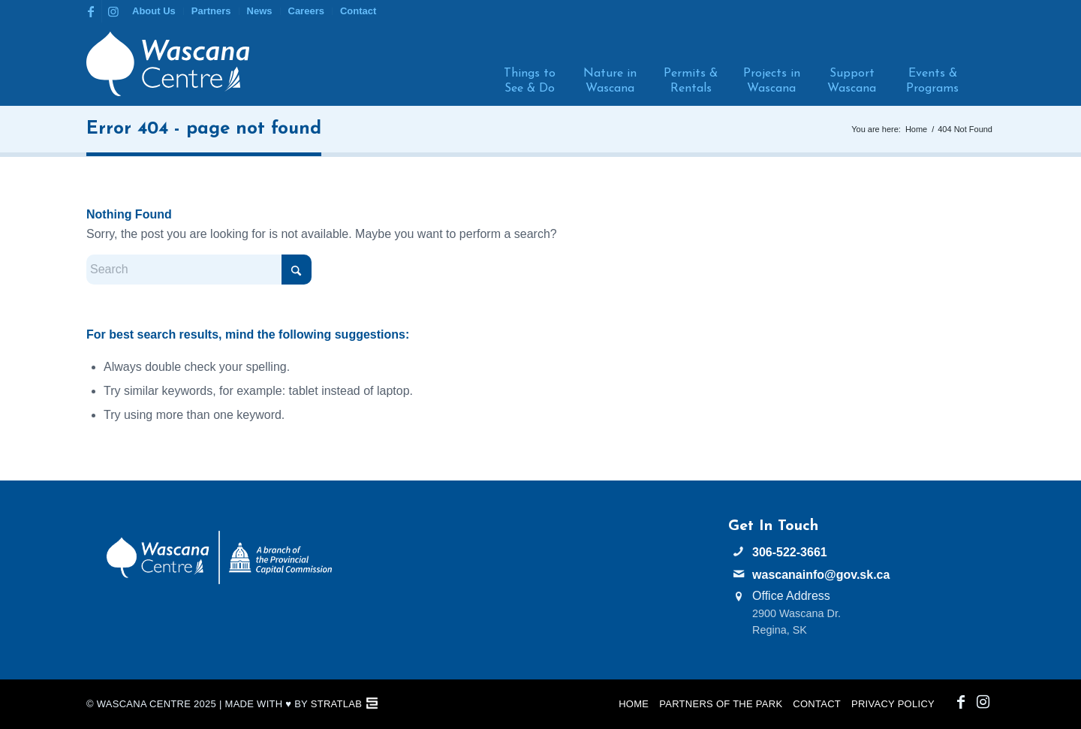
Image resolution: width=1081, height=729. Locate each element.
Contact (358, 11)
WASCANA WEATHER (541, 574)
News (260, 11)
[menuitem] (154, 11)
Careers (306, 11)
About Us (154, 11)
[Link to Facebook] (90, 11)
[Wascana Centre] (167, 64)
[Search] (982, 64)
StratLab (336, 703)
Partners (211, 11)
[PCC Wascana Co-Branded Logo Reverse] (219, 557)
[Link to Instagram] (113, 11)
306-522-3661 (789, 552)
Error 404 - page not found (203, 129)
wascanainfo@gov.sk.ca (821, 574)
